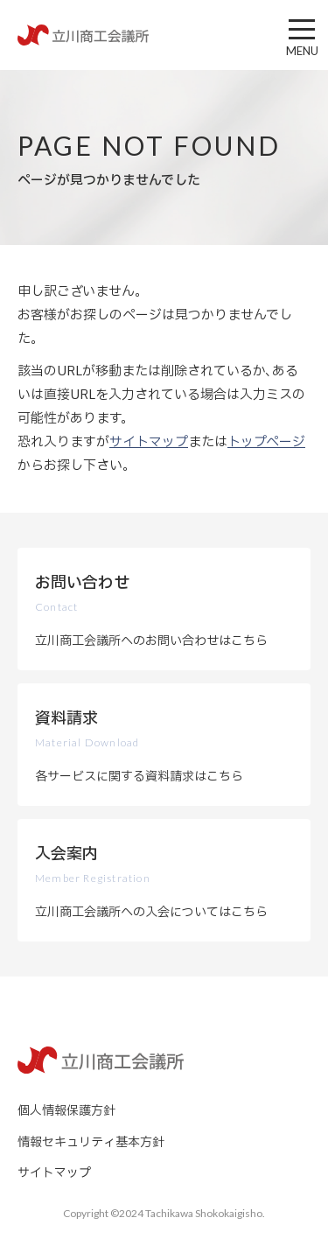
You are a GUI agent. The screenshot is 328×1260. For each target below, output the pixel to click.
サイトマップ (148, 442)
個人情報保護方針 (66, 1111)
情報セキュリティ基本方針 (90, 1142)
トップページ (266, 442)
